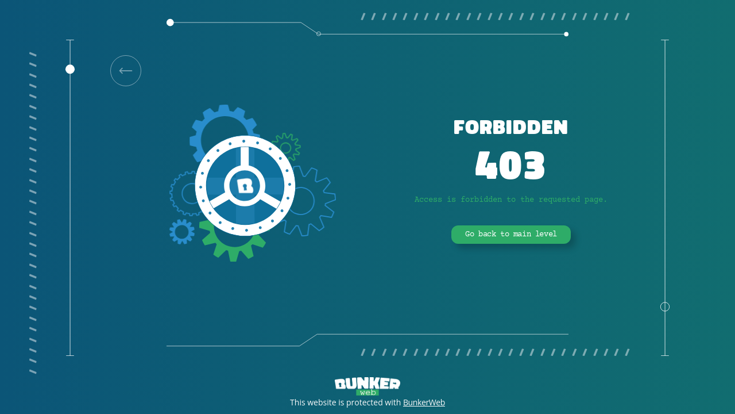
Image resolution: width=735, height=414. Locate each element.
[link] (125, 70)
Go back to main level (511, 234)
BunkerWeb (424, 402)
